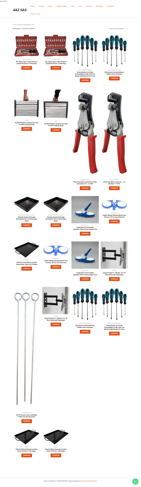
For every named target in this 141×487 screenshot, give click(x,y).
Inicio (83, 6)
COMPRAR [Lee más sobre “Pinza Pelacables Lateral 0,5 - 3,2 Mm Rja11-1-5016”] (114, 182)
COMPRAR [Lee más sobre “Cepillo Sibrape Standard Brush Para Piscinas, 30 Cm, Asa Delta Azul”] (114, 217)
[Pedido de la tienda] (117, 21)
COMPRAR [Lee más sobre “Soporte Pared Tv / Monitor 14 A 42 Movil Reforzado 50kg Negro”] (114, 277)
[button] (135, 481)
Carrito (40, 6)
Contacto (48, 6)
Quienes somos (122, 6)
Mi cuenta (91, 6)
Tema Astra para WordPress (89, 481)
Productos (110, 6)
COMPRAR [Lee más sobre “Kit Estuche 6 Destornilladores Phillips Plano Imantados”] (114, 71)
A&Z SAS (20, 6)
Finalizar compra (66, 6)
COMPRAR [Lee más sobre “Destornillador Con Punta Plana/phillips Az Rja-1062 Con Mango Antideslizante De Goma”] (85, 73)
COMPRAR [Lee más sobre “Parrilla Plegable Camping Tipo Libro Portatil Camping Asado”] (26, 123)
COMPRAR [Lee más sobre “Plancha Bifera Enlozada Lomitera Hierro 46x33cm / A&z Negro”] (26, 457)
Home (77, 6)
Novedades (100, 6)
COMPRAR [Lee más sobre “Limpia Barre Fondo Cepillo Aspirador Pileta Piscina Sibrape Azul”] (85, 231)
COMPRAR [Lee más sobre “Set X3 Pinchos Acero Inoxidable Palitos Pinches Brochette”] (26, 422)
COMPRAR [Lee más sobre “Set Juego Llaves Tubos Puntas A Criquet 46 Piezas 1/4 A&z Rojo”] (26, 61)
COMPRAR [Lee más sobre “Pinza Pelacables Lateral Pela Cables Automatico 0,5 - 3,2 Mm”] (85, 182)
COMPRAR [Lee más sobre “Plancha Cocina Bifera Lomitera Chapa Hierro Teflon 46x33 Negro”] (26, 267)
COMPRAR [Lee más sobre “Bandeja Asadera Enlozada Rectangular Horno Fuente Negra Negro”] (26, 220)
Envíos (56, 6)
